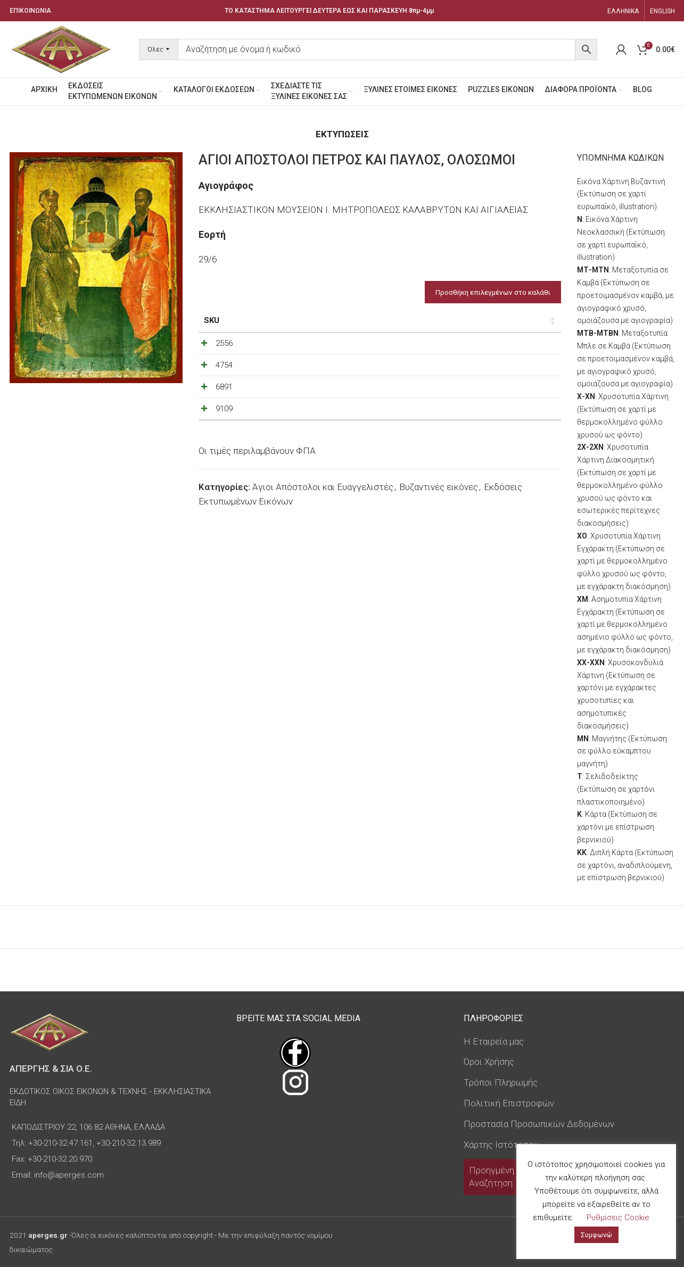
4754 (224, 390)
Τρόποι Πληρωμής (501, 1082)
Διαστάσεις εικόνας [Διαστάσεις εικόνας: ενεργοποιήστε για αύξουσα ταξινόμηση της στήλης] (308, 326)
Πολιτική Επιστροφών (509, 1103)
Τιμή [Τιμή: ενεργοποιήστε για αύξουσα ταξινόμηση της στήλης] (457, 320)
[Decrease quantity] (494, 358)
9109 (224, 462)
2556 (224, 355)
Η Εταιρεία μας (494, 1041)
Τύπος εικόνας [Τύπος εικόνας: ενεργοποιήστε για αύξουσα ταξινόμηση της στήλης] (391, 326)
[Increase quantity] (530, 358)
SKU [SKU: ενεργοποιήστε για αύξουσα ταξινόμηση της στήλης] (211, 320)
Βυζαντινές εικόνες (438, 554)
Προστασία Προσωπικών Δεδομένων (539, 1124)
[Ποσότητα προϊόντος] (512, 358)
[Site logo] (61, 48)
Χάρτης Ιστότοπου (501, 1144)
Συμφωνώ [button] (596, 1235)
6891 (224, 426)
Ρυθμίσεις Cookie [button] (618, 1217)
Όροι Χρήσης (489, 1061)
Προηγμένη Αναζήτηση (491, 1176)
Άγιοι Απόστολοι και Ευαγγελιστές (322, 554)
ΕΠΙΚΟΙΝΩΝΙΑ (30, 10)
